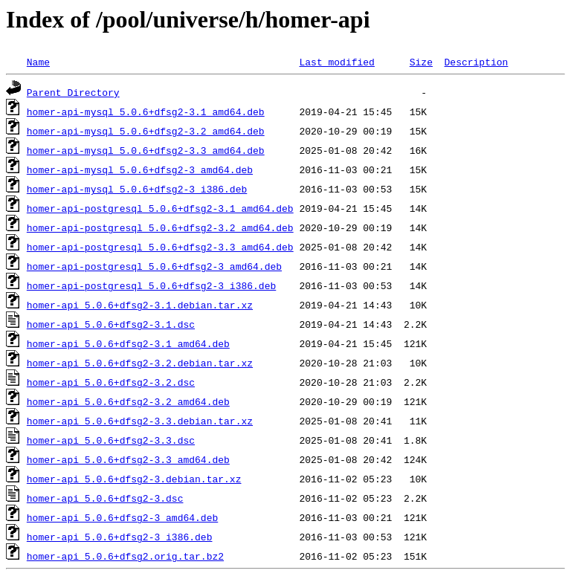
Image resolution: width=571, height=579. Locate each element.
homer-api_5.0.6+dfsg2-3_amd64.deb (122, 517)
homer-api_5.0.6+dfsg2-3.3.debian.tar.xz (140, 420)
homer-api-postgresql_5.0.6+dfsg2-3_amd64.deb (154, 266)
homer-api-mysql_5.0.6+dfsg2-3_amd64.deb (140, 169)
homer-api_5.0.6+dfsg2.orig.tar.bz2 (125, 556)
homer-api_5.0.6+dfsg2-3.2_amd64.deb (128, 401)
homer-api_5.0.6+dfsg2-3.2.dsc (111, 382)
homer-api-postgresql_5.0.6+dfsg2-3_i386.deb (151, 285)
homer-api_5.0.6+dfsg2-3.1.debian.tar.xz (140, 304)
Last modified (336, 61)
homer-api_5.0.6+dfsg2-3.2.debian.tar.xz (140, 362)
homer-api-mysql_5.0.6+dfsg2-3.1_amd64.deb (146, 111)
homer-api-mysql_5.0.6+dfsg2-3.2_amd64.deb (146, 131)
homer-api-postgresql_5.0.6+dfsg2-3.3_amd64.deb (160, 246)
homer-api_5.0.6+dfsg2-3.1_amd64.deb (128, 343)
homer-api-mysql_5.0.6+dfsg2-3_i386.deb (137, 188)
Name (38, 61)
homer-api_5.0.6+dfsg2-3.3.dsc (111, 440)
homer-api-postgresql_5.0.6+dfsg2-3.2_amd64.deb (160, 227)
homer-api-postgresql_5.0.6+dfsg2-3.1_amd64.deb (160, 208)
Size (421, 61)
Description (476, 61)
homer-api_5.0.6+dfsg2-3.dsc (105, 498)
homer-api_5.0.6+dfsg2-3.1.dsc (111, 324)
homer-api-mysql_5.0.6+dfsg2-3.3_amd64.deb (146, 150)
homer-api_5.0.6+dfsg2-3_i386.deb (120, 536)
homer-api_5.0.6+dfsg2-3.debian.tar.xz (134, 478)
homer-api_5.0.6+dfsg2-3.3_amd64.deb (128, 459)
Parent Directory (73, 92)
